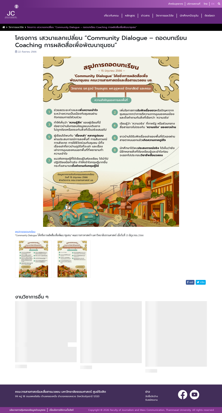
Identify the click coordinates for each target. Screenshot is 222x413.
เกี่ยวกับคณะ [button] (111, 16)
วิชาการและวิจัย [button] (165, 16)
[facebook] (182, 394)
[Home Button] (3, 27)
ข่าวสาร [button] (145, 16)
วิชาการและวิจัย (16, 27)
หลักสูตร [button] (130, 16)
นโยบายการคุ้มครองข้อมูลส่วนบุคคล (27, 410)
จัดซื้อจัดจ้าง (151, 396)
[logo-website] (11, 12)
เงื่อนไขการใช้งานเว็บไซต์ (61, 410)
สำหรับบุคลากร (175, 4)
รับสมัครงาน (151, 400)
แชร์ (191, 282)
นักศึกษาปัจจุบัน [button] (189, 16)
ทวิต (202, 282)
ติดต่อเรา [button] (210, 16)
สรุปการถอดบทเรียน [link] (25, 231)
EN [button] (212, 4)
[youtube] (194, 394)
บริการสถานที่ (193, 4)
